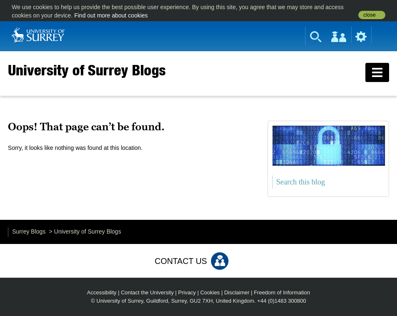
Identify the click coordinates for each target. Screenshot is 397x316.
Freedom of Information (282, 292)
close (369, 15)
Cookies (210, 292)
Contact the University (147, 292)
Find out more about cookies (111, 15)
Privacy (187, 292)
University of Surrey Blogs (87, 70)
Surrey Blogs (28, 231)
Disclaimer (237, 292)
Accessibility (102, 292)
